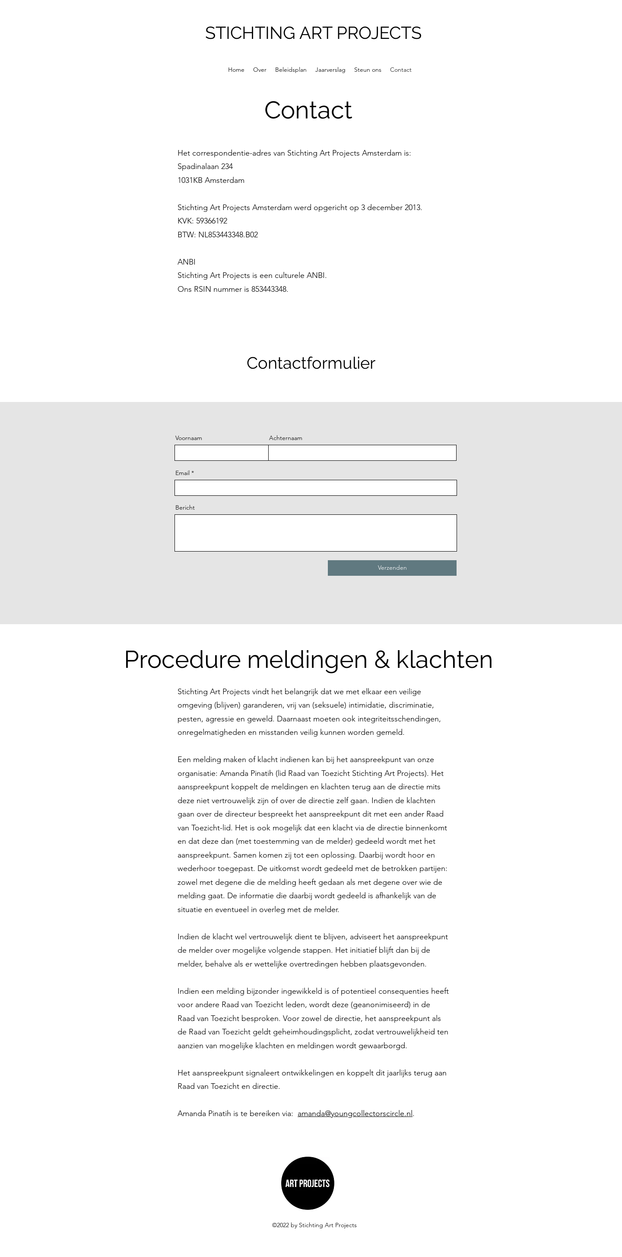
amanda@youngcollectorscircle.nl (355, 1113)
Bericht (185, 507)
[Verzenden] (392, 568)
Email (182, 473)
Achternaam (285, 438)
